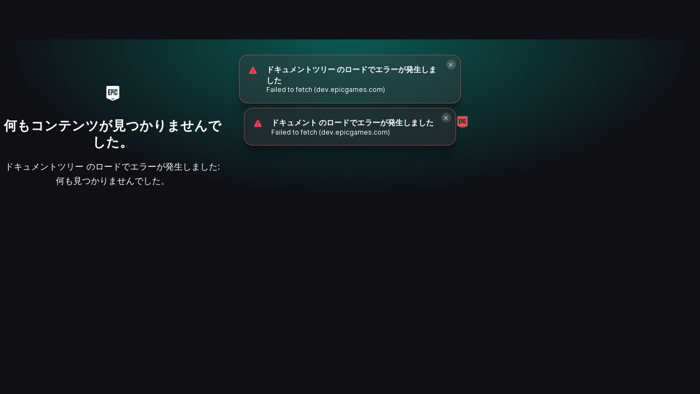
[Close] (451, 64)
